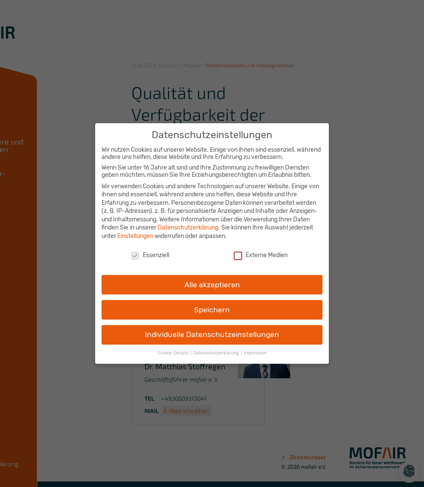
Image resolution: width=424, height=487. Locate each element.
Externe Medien (261, 251)
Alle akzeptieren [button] (212, 280)
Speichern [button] (212, 305)
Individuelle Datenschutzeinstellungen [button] (212, 330)
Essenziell (150, 251)
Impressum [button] (255, 349)
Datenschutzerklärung (188, 223)
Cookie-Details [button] (173, 349)
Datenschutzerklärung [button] (216, 349)
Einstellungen (135, 232)
